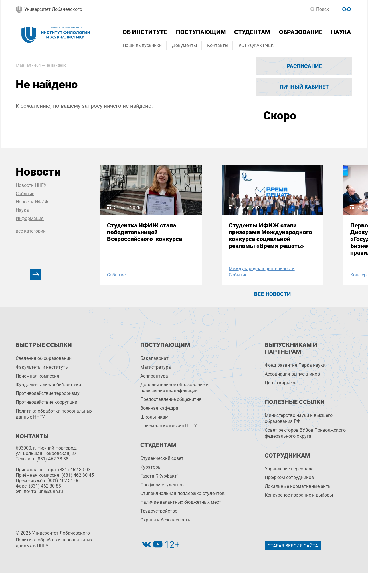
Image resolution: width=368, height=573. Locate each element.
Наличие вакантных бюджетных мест (180, 502)
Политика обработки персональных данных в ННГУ (54, 542)
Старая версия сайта (293, 545)
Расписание (304, 66)
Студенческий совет (161, 458)
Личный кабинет (304, 87)
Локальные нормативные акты (298, 486)
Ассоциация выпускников (292, 374)
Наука (341, 32)
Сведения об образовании (44, 358)
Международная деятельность (262, 268)
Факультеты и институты (42, 367)
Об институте (145, 32)
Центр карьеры (281, 383)
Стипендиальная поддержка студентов (182, 493)
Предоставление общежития (170, 399)
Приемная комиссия (37, 376)
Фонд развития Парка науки (295, 365)
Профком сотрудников (289, 477)
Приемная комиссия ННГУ (168, 425)
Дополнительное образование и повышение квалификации (174, 387)
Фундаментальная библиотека (48, 384)
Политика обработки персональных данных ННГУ (54, 414)
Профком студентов (162, 485)
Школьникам (154, 417)
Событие (25, 193)
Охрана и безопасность (165, 520)
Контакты (217, 45)
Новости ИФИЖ (32, 202)
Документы (184, 45)
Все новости (272, 294)
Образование (300, 32)
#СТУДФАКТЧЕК (256, 45)
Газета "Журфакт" (159, 476)
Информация (30, 218)
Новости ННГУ (31, 185)
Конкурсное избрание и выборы (299, 495)
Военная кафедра (159, 408)
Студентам (252, 32)
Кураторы (150, 467)
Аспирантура (154, 376)
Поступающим (201, 32)
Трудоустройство (158, 511)
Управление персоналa (289, 469)
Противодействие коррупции (46, 402)
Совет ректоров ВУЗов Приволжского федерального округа (305, 433)
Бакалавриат (154, 358)
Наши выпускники (142, 45)
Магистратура (155, 367)
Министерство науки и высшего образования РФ (299, 418)
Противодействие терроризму (48, 393)
